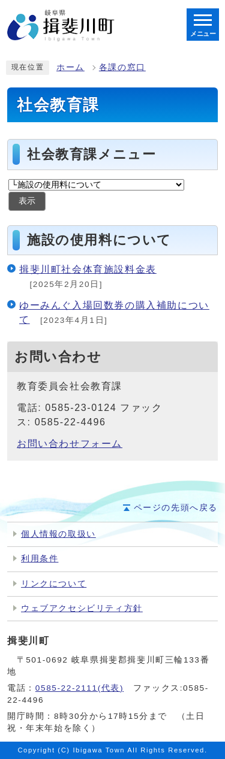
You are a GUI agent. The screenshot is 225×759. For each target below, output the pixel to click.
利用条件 (39, 558)
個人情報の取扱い (58, 534)
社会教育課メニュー (91, 154)
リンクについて (53, 583)
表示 (27, 200)
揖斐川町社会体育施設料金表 (88, 269)
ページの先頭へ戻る (176, 507)
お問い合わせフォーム (69, 444)
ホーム (70, 67)
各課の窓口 (122, 67)
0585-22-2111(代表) (79, 688)
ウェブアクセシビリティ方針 (82, 608)
